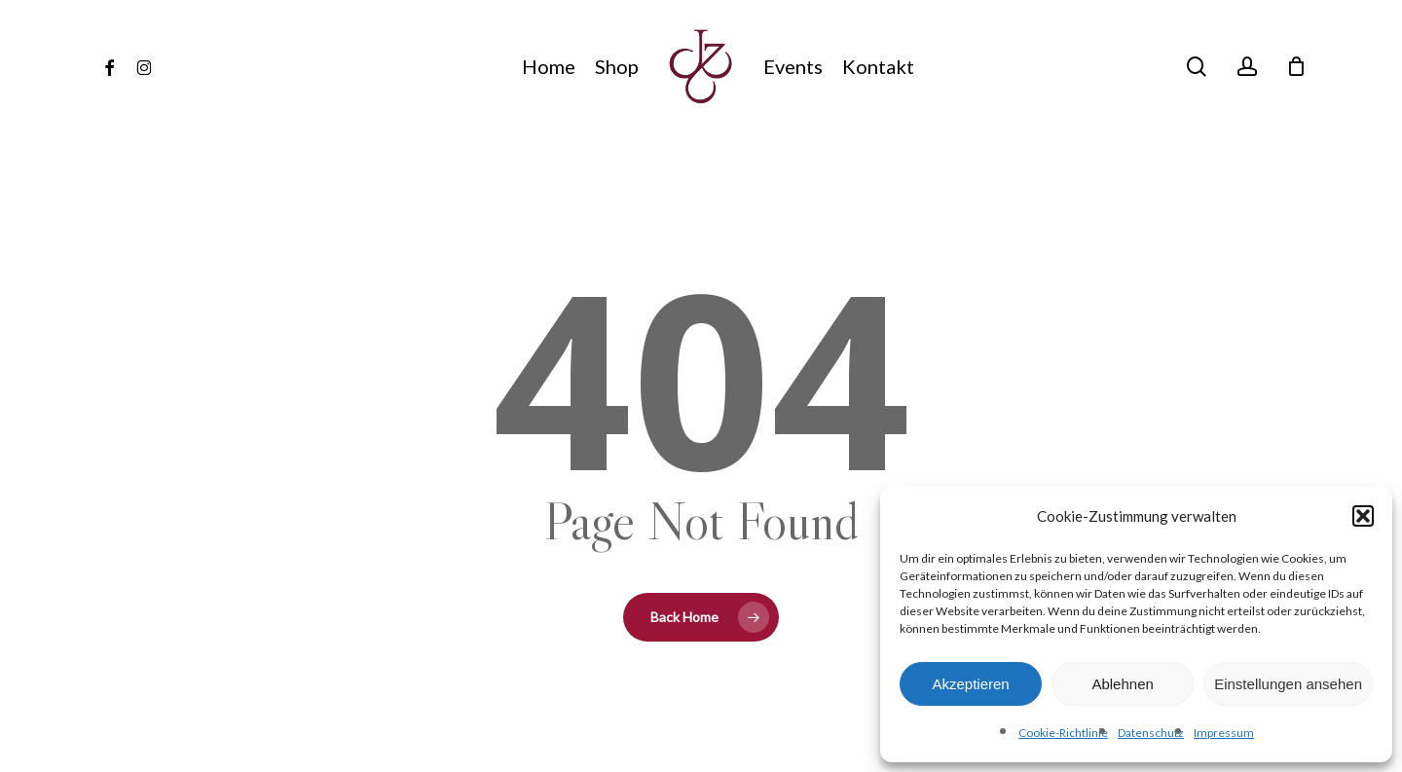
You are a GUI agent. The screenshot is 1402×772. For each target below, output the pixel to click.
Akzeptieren (970, 684)
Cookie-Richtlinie (1063, 732)
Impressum (1224, 732)
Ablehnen (1122, 684)
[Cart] (1297, 66)
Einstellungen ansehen (1288, 684)
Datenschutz (1151, 732)
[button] (1363, 516)
